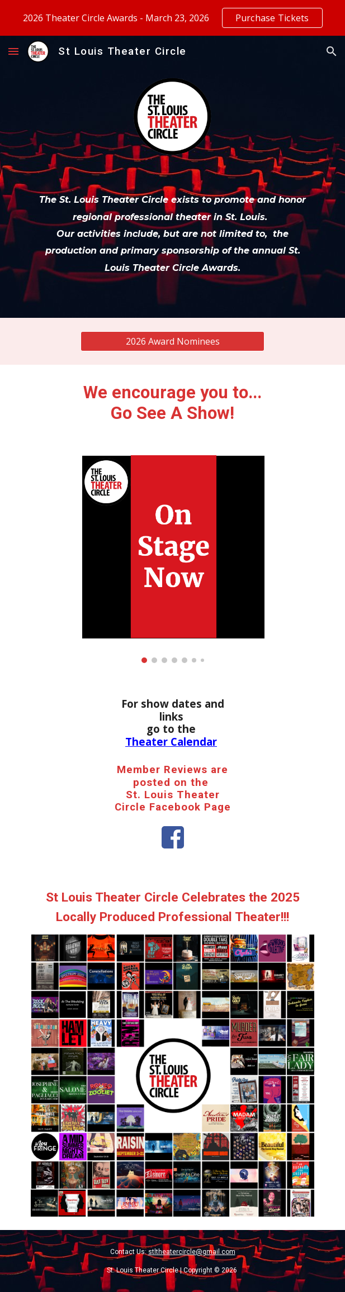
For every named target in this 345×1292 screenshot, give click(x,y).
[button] (13, 51)
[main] (172, 232)
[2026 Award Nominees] (172, 341)
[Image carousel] (172, 559)
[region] (172, 18)
